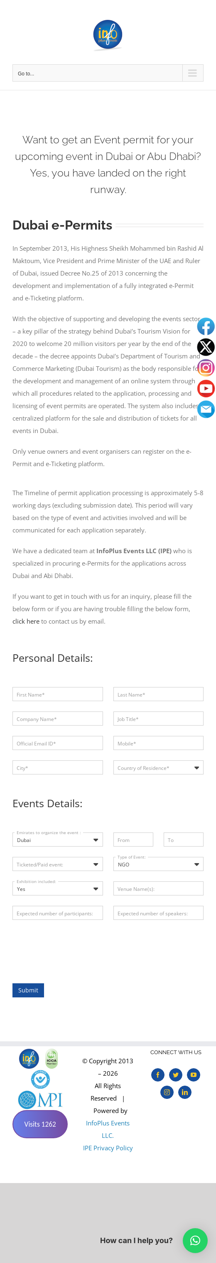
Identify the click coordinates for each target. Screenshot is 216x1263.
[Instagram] (167, 1092)
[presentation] (75, 946)
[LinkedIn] (184, 1092)
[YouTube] (193, 1075)
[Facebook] (157, 1075)
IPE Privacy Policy (108, 1148)
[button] (195, 1240)
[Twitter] (175, 1075)
